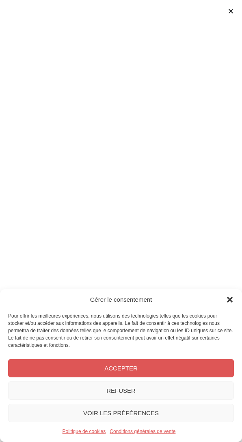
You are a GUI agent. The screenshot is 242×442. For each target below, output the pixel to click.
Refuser (121, 390)
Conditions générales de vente (142, 431)
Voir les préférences (121, 412)
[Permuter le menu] (121, 53)
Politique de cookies (84, 431)
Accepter (121, 368)
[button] (230, 300)
